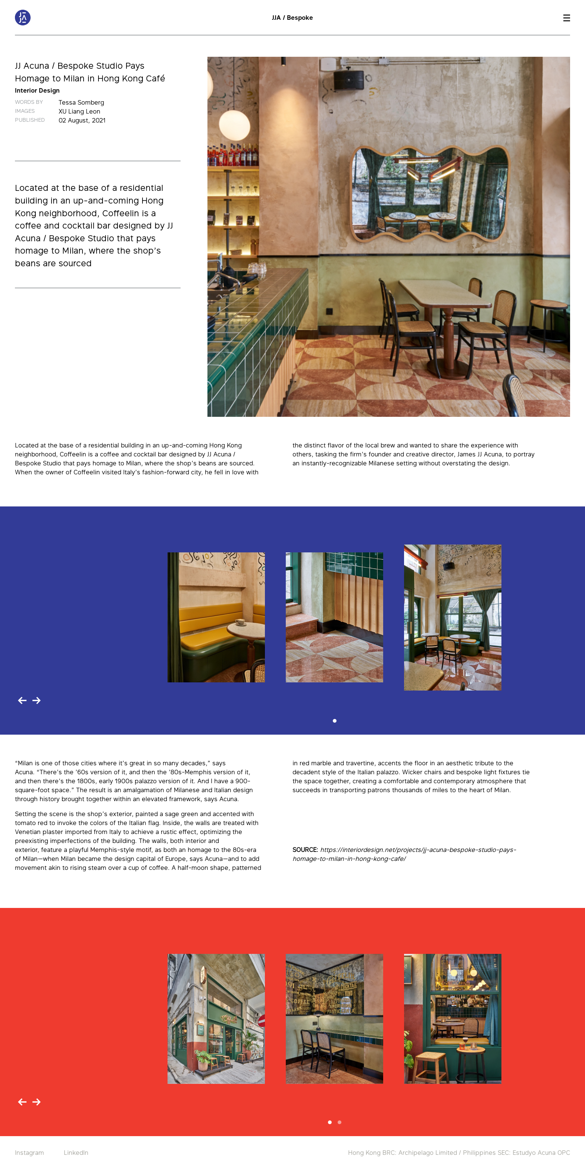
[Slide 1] (335, 721)
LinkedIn (76, 1152)
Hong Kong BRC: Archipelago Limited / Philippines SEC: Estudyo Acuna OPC (459, 1152)
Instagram (29, 1152)
